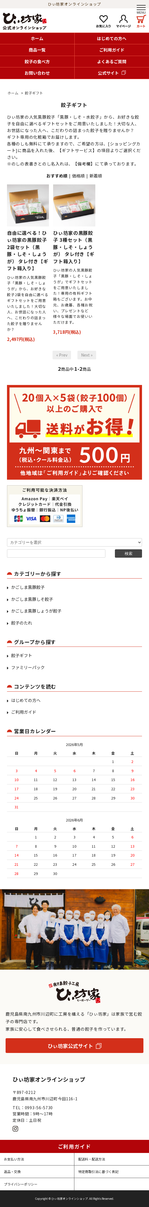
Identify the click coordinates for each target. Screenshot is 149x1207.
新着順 (95, 176)
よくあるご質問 (111, 61)
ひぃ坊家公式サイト (70, 1045)
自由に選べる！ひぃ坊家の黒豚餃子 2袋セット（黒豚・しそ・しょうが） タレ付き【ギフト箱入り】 (27, 250)
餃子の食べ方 (37, 61)
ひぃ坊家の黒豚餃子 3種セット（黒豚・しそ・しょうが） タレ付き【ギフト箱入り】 (73, 247)
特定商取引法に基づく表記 (98, 1171)
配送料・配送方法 (91, 1159)
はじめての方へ (111, 38)
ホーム (37, 38)
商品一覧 (37, 50)
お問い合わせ (37, 73)
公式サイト (108, 73)
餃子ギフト (34, 93)
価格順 (78, 176)
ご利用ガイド (111, 50)
